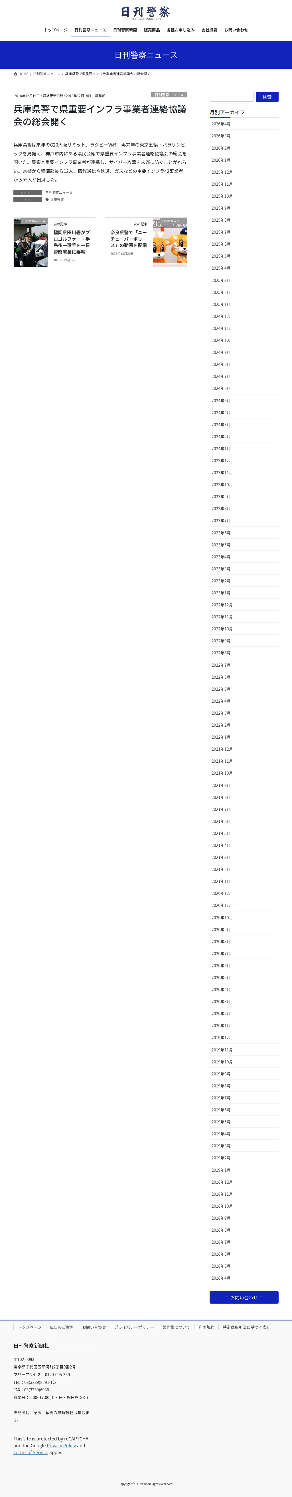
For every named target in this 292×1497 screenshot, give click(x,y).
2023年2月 (221, 581)
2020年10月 (222, 917)
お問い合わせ (94, 1327)
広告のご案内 (62, 1327)
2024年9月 (221, 352)
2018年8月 (221, 1230)
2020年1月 (221, 1025)
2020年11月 (222, 905)
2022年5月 (221, 689)
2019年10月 (222, 1062)
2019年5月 (221, 1122)
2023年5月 (221, 545)
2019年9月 (221, 1074)
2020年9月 (221, 929)
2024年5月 (221, 400)
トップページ (30, 1327)
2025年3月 (221, 280)
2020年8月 (221, 941)
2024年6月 (221, 388)
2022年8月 (221, 653)
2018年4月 (221, 1278)
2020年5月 (221, 977)
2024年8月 (221, 364)
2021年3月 (221, 857)
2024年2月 (221, 436)
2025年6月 (221, 244)
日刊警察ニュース (169, 94)
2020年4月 (221, 989)
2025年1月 (221, 304)
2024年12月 (222, 316)
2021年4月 (221, 845)
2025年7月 (221, 232)
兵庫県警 (57, 199)
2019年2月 (221, 1158)
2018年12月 (222, 1182)
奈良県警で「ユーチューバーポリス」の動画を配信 (128, 239)
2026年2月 (221, 148)
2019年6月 (221, 1110)
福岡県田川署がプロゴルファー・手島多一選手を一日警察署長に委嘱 (71, 242)
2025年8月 (221, 220)
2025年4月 (221, 268)
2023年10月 (222, 484)
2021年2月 (221, 869)
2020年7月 (221, 953)
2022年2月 (221, 725)
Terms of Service (30, 1452)
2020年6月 (221, 965)
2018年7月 (221, 1242)
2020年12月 (222, 893)
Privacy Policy (61, 1445)
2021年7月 (221, 809)
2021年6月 (221, 821)
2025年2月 (221, 292)
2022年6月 (221, 677)
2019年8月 (221, 1086)
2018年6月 (221, 1254)
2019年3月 (221, 1146)
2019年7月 (221, 1098)
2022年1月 (221, 737)
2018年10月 (222, 1206)
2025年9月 (221, 208)
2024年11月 (222, 328)
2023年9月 (221, 496)
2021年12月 (222, 749)
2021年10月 (222, 773)
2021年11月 (222, 761)
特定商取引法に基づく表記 (247, 1327)
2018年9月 (221, 1218)
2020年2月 (221, 1013)
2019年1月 (221, 1170)
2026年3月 (221, 136)
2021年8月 (221, 797)
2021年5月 (221, 833)
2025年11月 (222, 184)
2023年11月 (222, 472)
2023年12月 (222, 460)
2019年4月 (221, 1134)
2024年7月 (221, 376)
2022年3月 (221, 713)
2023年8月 (221, 508)
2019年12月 (222, 1037)
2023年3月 (221, 569)
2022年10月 (222, 629)
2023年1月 (221, 593)
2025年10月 (222, 196)
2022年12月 (222, 605)
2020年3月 (221, 1001)
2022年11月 (222, 617)
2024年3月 (221, 424)
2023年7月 (221, 520)
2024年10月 (222, 340)
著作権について (176, 1327)
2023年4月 (221, 557)
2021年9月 (221, 785)
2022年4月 (221, 701)
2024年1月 (221, 448)
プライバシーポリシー (134, 1327)
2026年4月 (221, 124)
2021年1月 (221, 881)
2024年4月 (221, 412)
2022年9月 (221, 641)
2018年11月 (222, 1194)
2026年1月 (221, 160)
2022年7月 (221, 665)
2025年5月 (221, 256)
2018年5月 (221, 1266)
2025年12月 (222, 172)
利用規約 (206, 1327)
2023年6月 (221, 533)
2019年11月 (222, 1050)
